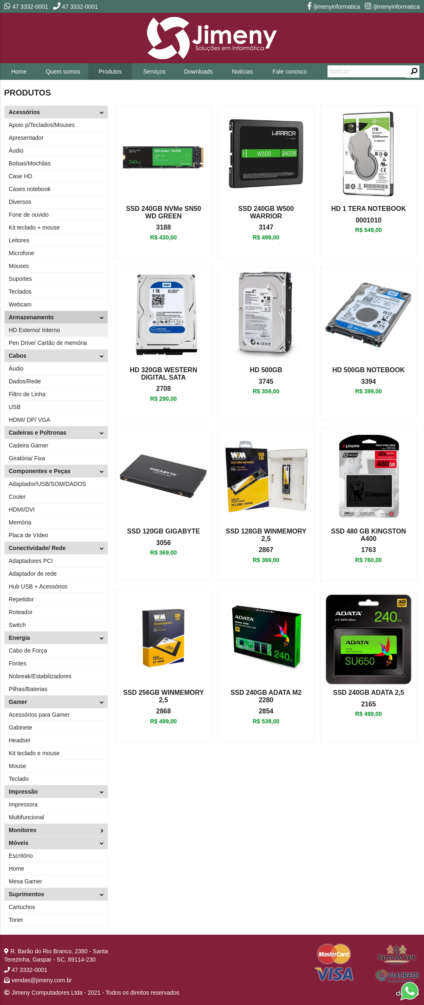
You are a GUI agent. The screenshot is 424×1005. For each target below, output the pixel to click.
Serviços (154, 71)
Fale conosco (289, 71)
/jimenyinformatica (333, 6)
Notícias (242, 71)
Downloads (198, 71)
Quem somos (63, 71)
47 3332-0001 (26, 6)
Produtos (110, 71)
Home (18, 71)
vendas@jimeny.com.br (38, 980)
